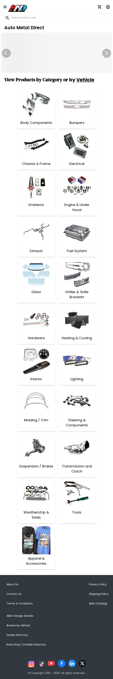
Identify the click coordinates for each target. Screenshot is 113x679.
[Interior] (36, 361)
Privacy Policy (98, 584)
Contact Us (14, 594)
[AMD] (17, 7)
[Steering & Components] (77, 402)
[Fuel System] (77, 233)
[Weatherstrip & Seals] (36, 494)
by (81, 79)
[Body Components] (36, 105)
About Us (12, 584)
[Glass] (36, 274)
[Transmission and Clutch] (77, 448)
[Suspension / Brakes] (36, 448)
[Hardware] (36, 320)
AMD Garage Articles (20, 616)
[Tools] (77, 494)
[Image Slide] (56, 53)
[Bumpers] (77, 105)
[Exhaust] (36, 233)
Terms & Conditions (20, 603)
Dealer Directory (17, 635)
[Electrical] (77, 146)
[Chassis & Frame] (36, 146)
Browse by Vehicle (18, 625)
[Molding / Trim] (36, 402)
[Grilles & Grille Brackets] (77, 274)
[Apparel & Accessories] (36, 540)
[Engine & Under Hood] (77, 187)
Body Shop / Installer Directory (26, 644)
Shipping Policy (98, 594)
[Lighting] (77, 361)
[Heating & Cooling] (76, 320)
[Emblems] (36, 187)
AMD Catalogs (98, 603)
